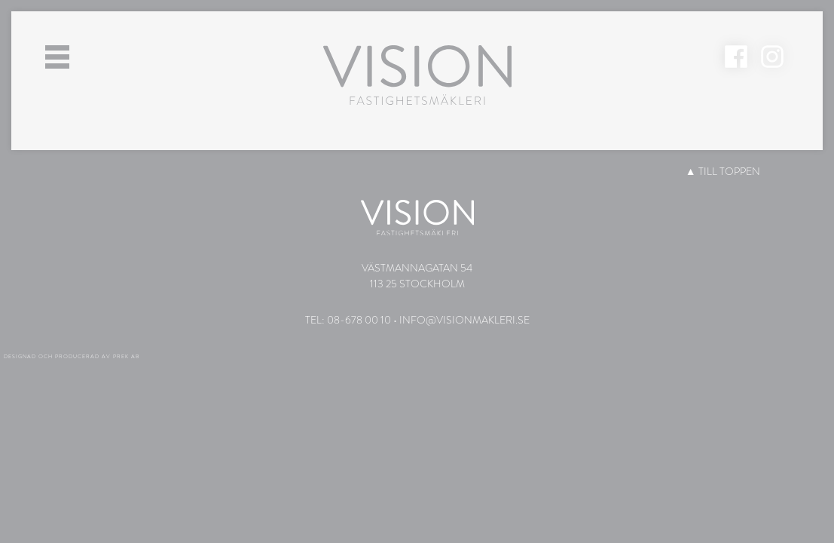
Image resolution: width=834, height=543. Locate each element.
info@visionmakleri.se (464, 319)
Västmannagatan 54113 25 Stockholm (417, 275)
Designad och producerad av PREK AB (71, 356)
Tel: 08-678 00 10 (348, 319)
